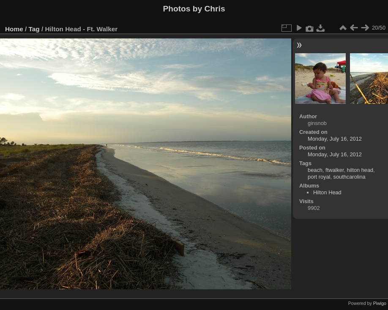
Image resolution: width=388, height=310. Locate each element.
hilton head (360, 170)
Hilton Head (327, 192)
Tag (34, 29)
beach (315, 170)
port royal (319, 177)
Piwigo (379, 303)
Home (14, 29)
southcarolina (349, 177)
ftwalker (334, 170)
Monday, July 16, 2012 (335, 139)
